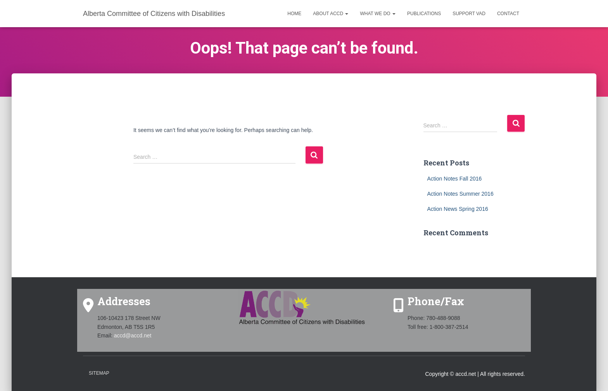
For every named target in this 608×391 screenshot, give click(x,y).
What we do (378, 13)
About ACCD (330, 13)
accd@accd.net (133, 335)
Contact (508, 13)
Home (294, 13)
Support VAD (469, 13)
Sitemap (99, 373)
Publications (424, 13)
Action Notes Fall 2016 (454, 179)
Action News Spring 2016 (457, 209)
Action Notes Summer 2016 (460, 194)
